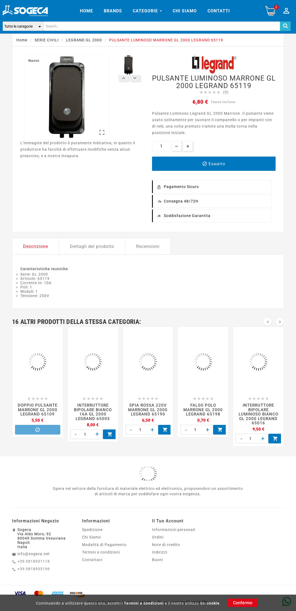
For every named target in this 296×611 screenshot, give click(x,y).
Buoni (157, 560)
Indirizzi (159, 552)
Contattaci (92, 560)
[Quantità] (161, 146)
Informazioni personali (173, 529)
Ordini (158, 537)
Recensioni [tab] (148, 246)
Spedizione (92, 529)
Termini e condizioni (144, 603)
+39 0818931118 (33, 561)
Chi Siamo (91, 537)
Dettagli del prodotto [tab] (92, 246)
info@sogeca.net (33, 554)
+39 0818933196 (33, 569)
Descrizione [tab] (35, 246)
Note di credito (166, 545)
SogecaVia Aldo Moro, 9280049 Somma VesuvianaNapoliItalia (41, 538)
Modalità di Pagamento (104, 545)
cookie (213, 603)
